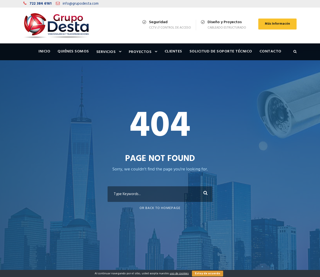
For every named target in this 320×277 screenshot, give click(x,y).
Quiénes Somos (73, 51)
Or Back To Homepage (160, 208)
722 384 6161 (40, 4)
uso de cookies (179, 273)
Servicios (106, 52)
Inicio (44, 51)
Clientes (173, 51)
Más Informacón (277, 23)
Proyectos (140, 52)
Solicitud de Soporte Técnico (221, 51)
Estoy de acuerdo (207, 273)
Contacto (270, 51)
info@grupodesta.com (81, 4)
